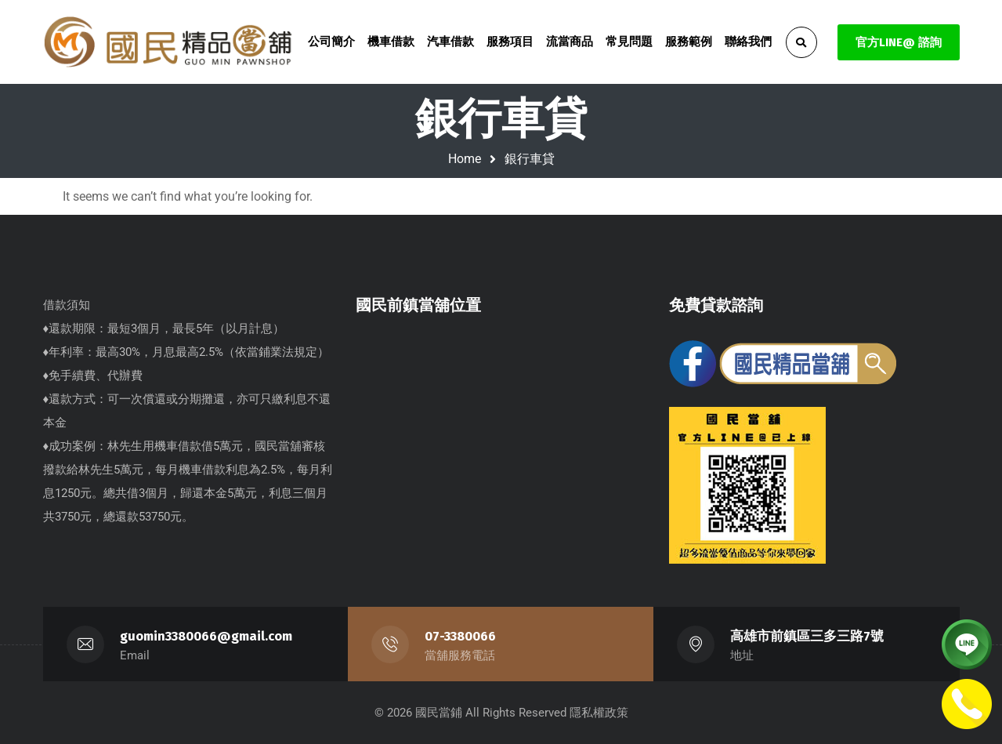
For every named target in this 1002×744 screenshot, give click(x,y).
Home (464, 158)
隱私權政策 (599, 713)
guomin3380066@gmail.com (206, 636)
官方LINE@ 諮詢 (898, 42)
